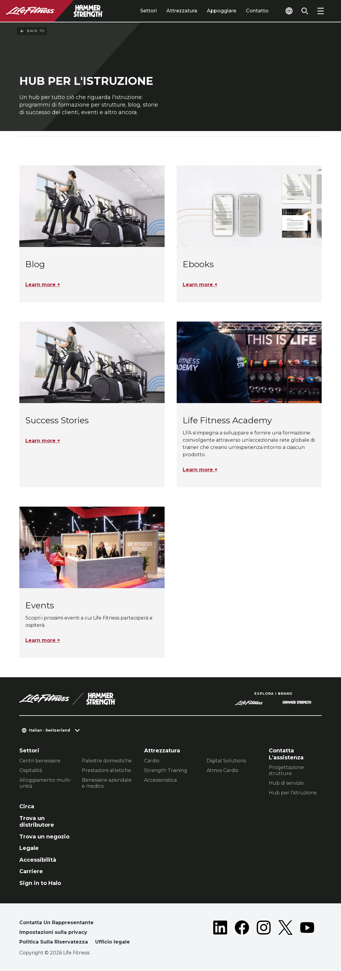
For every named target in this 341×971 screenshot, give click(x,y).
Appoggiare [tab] (221, 11)
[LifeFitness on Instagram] (263, 933)
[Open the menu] (320, 11)
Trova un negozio (44, 836)
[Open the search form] (305, 11)
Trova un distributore (36, 821)
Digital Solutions (226, 761)
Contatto (257, 11)
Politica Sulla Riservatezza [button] (53, 942)
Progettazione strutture (286, 770)
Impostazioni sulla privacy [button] (53, 932)
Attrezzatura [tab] (181, 11)
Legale (29, 848)
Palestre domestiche (107, 761)
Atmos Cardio (223, 770)
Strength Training (165, 770)
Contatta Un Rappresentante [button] (56, 922)
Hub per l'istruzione (293, 793)
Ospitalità (30, 770)
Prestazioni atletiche (106, 770)
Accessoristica (160, 780)
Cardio (151, 761)
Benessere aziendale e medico (107, 783)
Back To (32, 31)
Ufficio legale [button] (112, 942)
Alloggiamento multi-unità (45, 783)
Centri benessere (39, 761)
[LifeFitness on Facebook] (242, 933)
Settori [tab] (148, 11)
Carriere (31, 871)
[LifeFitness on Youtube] (307, 933)
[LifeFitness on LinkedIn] (220, 933)
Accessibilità (37, 860)
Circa (26, 806)
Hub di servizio (286, 783)
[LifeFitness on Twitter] (285, 933)
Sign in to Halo (40, 883)
